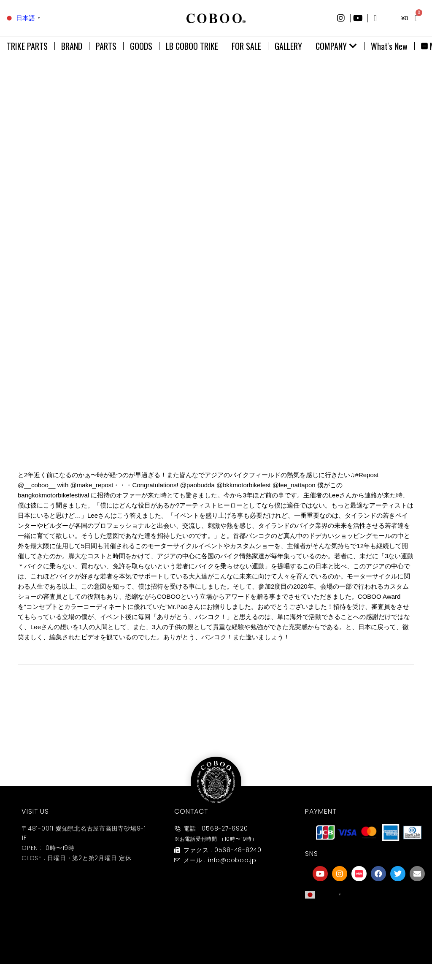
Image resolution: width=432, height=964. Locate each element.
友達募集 (369, 936)
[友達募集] (368, 918)
